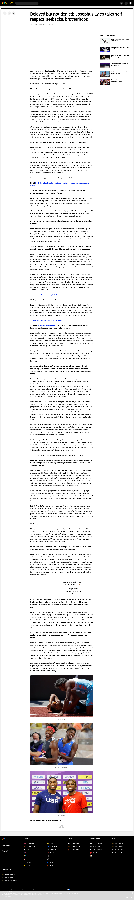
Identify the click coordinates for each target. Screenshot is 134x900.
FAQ (24, 889)
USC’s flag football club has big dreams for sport (119, 72)
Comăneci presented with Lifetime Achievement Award (120, 80)
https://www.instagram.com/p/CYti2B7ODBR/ (46, 320)
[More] (121, 3)
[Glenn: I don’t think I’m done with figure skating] (105, 57)
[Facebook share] (5, 13)
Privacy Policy (59, 889)
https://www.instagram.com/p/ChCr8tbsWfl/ (46, 295)
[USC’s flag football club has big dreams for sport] (105, 74)
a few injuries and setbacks (48, 325)
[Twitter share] (9, 13)
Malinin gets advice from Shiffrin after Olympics (120, 48)
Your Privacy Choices (75, 889)
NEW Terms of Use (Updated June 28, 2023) (47, 889)
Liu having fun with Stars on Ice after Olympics (119, 64)
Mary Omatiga (34, 24)
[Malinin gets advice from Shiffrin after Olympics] (105, 49)
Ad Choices (4, 889)
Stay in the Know (6, 845)
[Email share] (13, 13)
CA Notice (65, 889)
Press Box (36, 889)
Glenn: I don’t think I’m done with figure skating (120, 56)
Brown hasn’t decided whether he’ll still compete (120, 39)
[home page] (7, 3)
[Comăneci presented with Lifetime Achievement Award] (105, 82)
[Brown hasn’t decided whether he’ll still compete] (105, 41)
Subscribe (5, 851)
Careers (13, 889)
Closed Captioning (19, 889)
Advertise (9, 889)
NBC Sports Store (29, 889)
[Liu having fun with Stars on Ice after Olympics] (105, 65)
